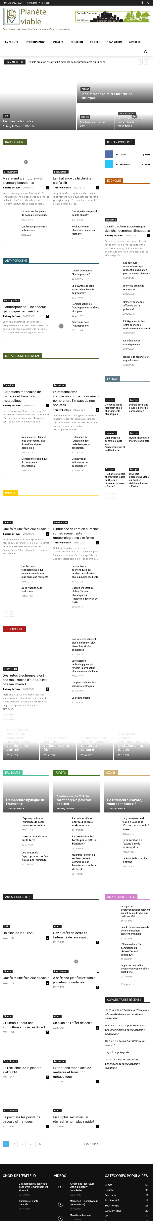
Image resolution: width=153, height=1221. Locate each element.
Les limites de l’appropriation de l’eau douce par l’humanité (35, 856)
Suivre (146, 164)
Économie (111, 219)
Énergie (110, 400)
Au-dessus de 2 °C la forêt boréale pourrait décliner (74, 800)
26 (39, 1144)
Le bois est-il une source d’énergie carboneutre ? (138, 407)
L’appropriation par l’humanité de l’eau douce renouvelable (34, 822)
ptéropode (123, 1052)
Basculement (127, 113)
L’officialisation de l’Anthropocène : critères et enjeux (85, 308)
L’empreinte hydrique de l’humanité (25, 802)
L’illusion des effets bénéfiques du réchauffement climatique (122, 1064)
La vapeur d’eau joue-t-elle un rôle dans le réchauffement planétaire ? (127, 1014)
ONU (6, 116)
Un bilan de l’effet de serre (72, 1023)
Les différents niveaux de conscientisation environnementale (135, 930)
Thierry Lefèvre (12, 187)
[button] (145, 51)
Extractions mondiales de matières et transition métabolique (22, 396)
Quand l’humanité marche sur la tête (139, 439)
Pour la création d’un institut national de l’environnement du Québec (66, 61)
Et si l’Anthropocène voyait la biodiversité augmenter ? (83, 290)
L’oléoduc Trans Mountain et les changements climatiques (113, 409)
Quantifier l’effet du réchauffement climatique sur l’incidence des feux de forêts (85, 595)
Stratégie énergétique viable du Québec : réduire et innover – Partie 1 (139, 480)
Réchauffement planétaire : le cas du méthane (83, 230)
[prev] (140, 61)
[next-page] (11, 245)
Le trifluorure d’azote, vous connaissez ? (124, 802)
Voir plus (127, 984)
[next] (146, 61)
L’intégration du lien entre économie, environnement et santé (136, 325)
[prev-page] (5, 245)
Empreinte (9, 385)
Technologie (10, 668)
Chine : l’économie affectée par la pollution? (133, 306)
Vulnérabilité (60, 522)
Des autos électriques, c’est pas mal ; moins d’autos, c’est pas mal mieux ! (25, 679)
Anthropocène (11, 300)
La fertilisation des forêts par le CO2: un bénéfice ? (84, 840)
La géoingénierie (81, 697)
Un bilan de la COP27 (18, 933)
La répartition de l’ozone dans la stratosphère (132, 844)
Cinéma (85, 117)
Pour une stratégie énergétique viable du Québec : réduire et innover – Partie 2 (115, 480)
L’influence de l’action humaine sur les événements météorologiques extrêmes (76, 533)
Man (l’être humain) (80, 1215)
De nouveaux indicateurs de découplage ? (80, 462)
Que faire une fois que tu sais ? (26, 529)
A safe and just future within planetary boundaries (82, 1187)
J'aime (146, 154)
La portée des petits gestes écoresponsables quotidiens (135, 968)
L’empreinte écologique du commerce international (35, 462)
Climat (85, 89)
